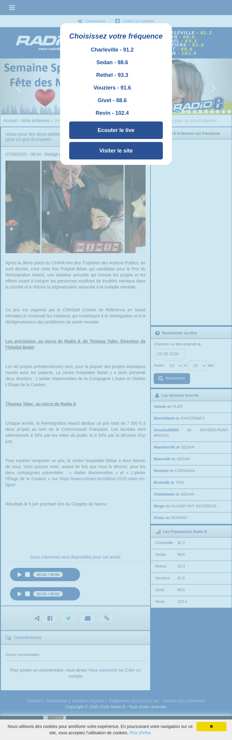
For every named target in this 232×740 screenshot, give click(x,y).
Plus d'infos (140, 732)
